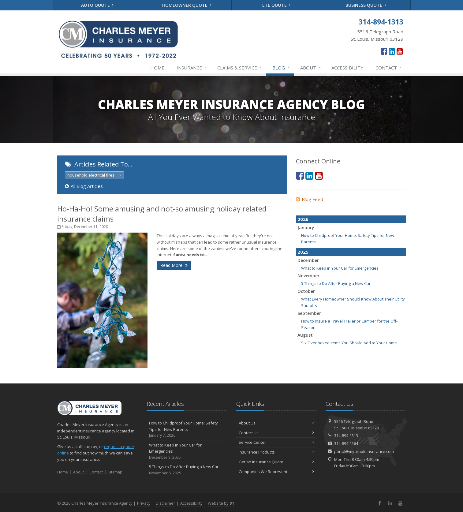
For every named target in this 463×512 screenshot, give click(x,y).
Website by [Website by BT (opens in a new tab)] (221, 503)
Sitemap (115, 472)
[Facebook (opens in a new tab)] (384, 51)
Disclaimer (165, 503)
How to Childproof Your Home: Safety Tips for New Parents (187, 429)
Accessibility (347, 68)
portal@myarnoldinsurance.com (364, 451)
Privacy (144, 503)
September (309, 313)
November (308, 275)
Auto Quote (97, 5)
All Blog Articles (84, 186)
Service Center (276, 442)
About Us (276, 423)
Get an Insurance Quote (276, 462)
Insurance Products (276, 452)
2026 (302, 219)
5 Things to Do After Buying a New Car (336, 283)
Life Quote (276, 5)
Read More (174, 265)
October (306, 291)
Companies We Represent (276, 471)
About (311, 67)
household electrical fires (90, 175)
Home (157, 68)
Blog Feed (309, 199)
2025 (302, 252)
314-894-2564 (346, 443)
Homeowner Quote (186, 5)
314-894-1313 (346, 435)
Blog (281, 67)
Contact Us (276, 432)
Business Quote (365, 5)
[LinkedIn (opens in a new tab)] (392, 51)
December (308, 260)
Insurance (192, 67)
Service (240, 67)
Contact (388, 67)
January (305, 227)
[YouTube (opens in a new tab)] (400, 51)
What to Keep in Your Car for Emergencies (340, 268)
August (305, 335)
